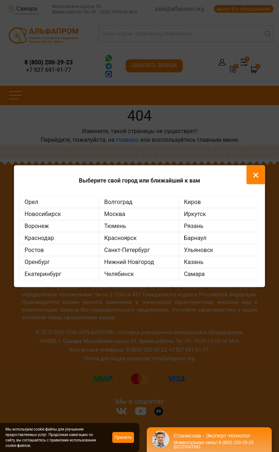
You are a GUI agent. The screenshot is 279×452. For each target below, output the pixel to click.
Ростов (34, 249)
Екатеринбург (42, 273)
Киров (192, 201)
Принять (123, 437)
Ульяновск (198, 249)
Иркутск (195, 213)
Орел (31, 201)
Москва (114, 213)
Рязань (193, 225)
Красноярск (120, 237)
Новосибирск (42, 213)
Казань (193, 261)
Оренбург (37, 261)
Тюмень (115, 225)
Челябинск (119, 273)
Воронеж (36, 225)
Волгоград (118, 201)
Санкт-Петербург (127, 249)
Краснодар (39, 237)
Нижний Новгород (129, 261)
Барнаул (195, 237)
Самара (194, 273)
